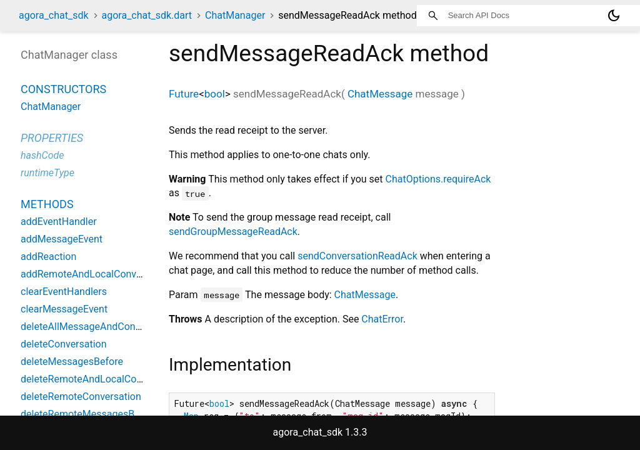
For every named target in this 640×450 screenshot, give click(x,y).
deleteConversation (64, 344)
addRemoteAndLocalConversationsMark (110, 274)
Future (184, 94)
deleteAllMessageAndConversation (98, 326)
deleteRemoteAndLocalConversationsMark (116, 379)
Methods (47, 204)
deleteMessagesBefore (72, 362)
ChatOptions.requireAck (438, 179)
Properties (52, 137)
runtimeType (47, 173)
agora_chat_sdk (54, 15)
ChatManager (235, 15)
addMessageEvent (61, 239)
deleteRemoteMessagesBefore (89, 414)
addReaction (48, 256)
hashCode (42, 155)
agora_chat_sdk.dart (147, 15)
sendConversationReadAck (358, 256)
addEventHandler (59, 222)
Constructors (63, 89)
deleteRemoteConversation (81, 396)
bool (214, 94)
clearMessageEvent (64, 309)
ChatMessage (380, 94)
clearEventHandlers (64, 292)
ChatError (382, 319)
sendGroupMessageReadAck (233, 232)
